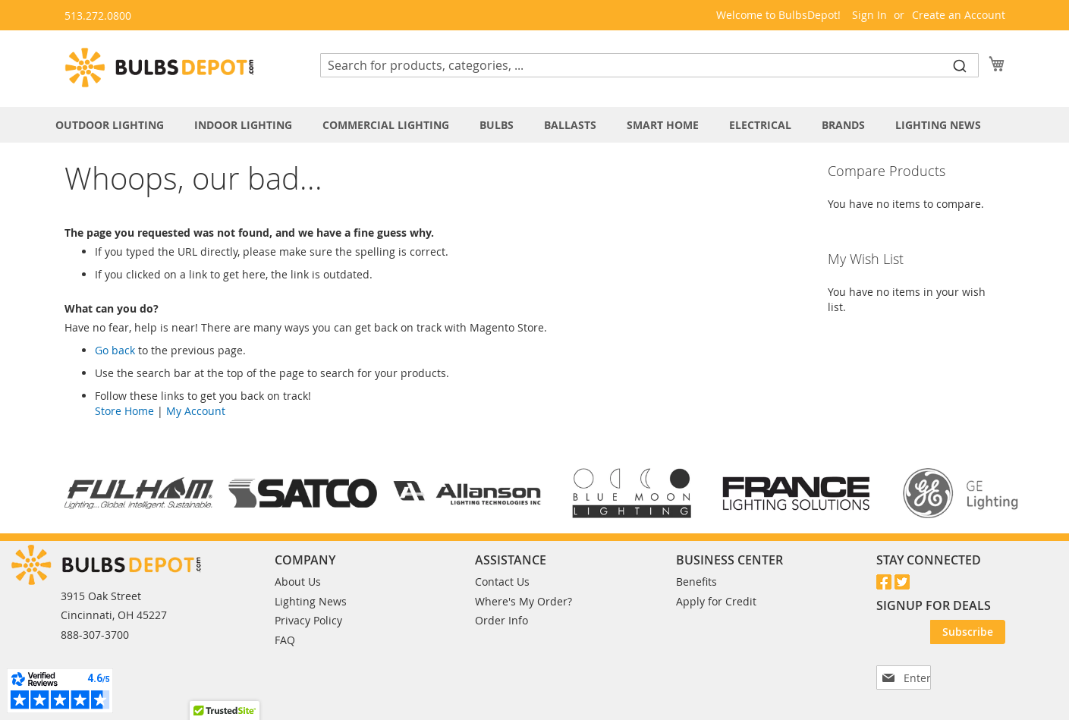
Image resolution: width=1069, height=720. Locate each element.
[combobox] (649, 65)
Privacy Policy (308, 620)
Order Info (501, 620)
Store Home (124, 411)
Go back (115, 350)
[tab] (534, 125)
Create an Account (958, 15)
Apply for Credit (716, 601)
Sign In (869, 15)
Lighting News (311, 601)
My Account (195, 411)
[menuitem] (117, 125)
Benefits (696, 581)
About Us (298, 581)
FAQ (285, 640)
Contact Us (502, 581)
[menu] (534, 125)
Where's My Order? (523, 601)
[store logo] (159, 67)
